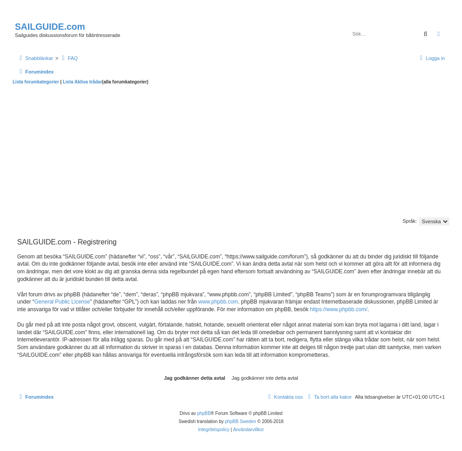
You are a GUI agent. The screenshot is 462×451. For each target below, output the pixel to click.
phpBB (204, 413)
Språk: (409, 221)
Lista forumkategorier (36, 81)
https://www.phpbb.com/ (338, 309)
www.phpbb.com (218, 302)
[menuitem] (69, 58)
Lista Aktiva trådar (82, 81)
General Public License (62, 302)
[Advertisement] (231, 152)
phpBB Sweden (240, 421)
